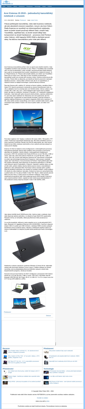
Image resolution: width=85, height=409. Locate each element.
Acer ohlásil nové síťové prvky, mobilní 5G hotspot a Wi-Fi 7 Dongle (24, 371)
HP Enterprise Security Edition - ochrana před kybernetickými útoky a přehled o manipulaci (65, 371)
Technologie (37, 6)
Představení (22, 6)
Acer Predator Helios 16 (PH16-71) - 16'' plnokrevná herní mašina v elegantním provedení (23, 351)
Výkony (15, 6)
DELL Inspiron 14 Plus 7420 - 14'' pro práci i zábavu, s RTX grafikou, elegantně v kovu (23, 356)
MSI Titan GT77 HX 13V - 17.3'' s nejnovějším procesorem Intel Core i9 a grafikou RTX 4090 (23, 362)
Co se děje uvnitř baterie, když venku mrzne (60, 376)
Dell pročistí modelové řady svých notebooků (61, 350)
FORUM (50, 6)
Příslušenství (30, 6)
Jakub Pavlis (34, 20)
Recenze (9, 6)
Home (3, 6)
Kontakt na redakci (42, 398)
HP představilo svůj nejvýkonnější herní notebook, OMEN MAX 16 (64, 356)
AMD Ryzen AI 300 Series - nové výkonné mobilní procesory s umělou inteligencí (65, 382)
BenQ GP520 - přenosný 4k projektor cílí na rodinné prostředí (24, 381)
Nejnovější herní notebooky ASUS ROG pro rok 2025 (63, 361)
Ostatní (44, 6)
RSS (48, 401)
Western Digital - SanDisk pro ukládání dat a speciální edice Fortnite (24, 377)
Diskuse (48, 315)
